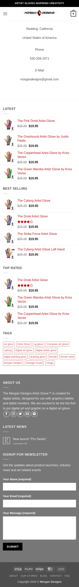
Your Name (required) (17, 479)
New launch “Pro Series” (29, 439)
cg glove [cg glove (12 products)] (38, 344)
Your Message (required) (19, 513)
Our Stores (29, 576)
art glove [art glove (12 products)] (9, 344)
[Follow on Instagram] (13, 414)
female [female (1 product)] (53, 356)
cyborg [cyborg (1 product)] (7, 350)
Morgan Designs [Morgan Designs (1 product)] (13, 362)
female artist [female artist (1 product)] (67, 356)
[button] (5, 13)
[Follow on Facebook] (6, 414)
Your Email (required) (17, 496)
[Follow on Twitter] (20, 414)
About (13, 576)
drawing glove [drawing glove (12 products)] (38, 356)
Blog (43, 576)
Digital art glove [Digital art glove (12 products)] (23, 350)
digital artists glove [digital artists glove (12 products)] (46, 350)
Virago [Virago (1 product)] (50, 362)
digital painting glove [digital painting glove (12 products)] (15, 356)
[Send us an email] (27, 414)
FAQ (67, 576)
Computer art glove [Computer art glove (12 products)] (57, 344)
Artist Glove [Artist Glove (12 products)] (23, 344)
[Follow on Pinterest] (34, 414)
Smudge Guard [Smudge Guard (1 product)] (34, 362)
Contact (56, 576)
